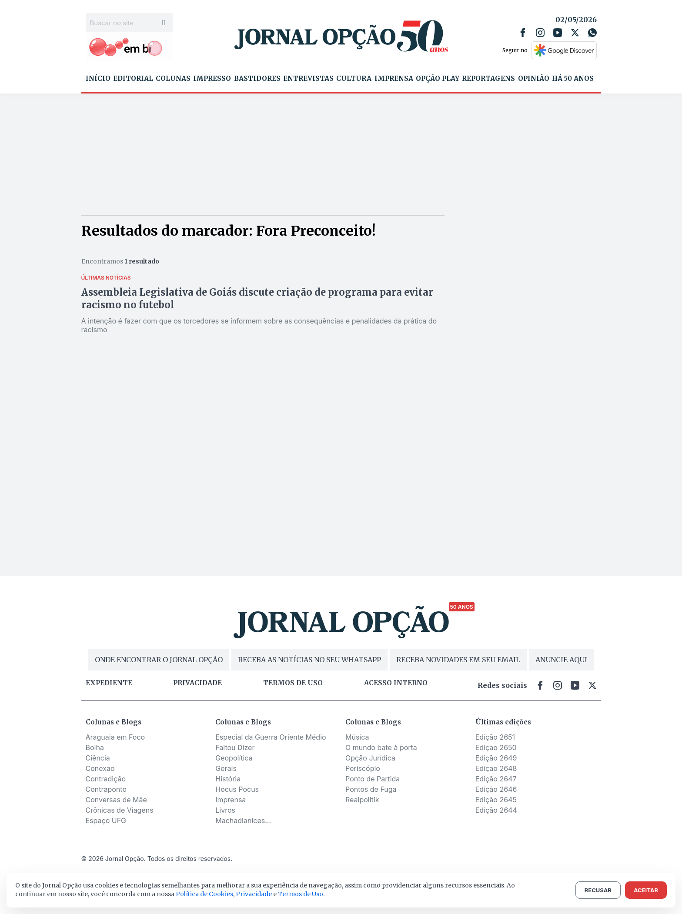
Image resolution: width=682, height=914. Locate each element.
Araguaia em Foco (115, 737)
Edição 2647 (496, 778)
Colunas (173, 79)
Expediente (109, 683)
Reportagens (488, 79)
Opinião (533, 79)
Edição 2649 (496, 758)
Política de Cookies (204, 894)
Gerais (226, 768)
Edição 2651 (495, 737)
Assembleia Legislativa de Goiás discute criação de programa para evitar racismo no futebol (257, 298)
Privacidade (197, 683)
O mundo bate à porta (381, 747)
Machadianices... (243, 820)
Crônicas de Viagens (120, 810)
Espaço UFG (106, 820)
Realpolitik (362, 799)
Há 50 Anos (573, 79)
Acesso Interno (396, 683)
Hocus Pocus (237, 789)
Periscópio (362, 768)
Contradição (106, 778)
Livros (225, 810)
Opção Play (437, 79)
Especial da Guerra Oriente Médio (270, 737)
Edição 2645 (496, 799)
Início (98, 79)
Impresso (212, 79)
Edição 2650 (496, 747)
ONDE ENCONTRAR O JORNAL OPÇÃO (159, 659)
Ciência (98, 758)
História (228, 778)
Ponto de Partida (372, 778)
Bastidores (257, 79)
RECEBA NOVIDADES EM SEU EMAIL (458, 659)
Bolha (95, 747)
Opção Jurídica (370, 758)
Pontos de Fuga (371, 789)
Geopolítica (233, 758)
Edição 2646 (496, 789)
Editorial (133, 79)
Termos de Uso (300, 894)
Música (357, 737)
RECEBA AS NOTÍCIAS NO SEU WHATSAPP (309, 659)
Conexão (100, 768)
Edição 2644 (496, 810)
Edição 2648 (496, 768)
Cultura (353, 79)
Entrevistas (308, 79)
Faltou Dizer (234, 747)
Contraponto (106, 789)
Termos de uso (293, 683)
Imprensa (393, 79)
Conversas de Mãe (116, 799)
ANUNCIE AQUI (561, 659)
